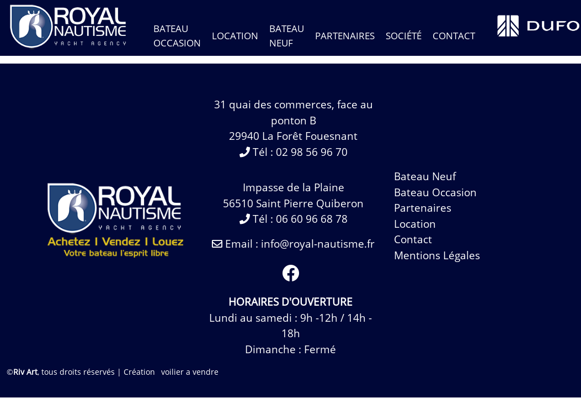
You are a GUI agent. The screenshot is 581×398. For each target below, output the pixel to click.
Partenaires (345, 35)
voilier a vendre (189, 371)
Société (404, 35)
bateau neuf (425, 176)
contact (454, 35)
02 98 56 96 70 (312, 152)
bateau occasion (435, 192)
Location (235, 35)
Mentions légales (437, 255)
